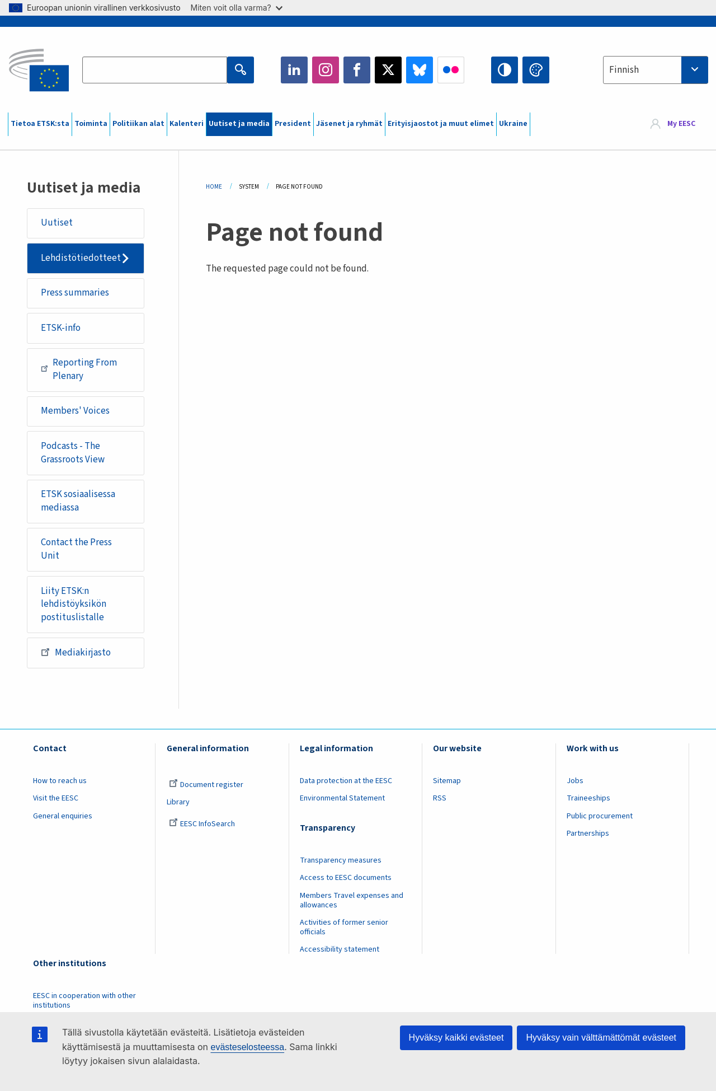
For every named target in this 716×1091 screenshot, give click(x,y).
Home (214, 186)
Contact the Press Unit (76, 549)
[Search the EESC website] (154, 70)
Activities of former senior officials (344, 927)
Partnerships (588, 833)
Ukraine (513, 123)
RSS (439, 798)
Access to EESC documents (346, 877)
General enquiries (62, 816)
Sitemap (447, 780)
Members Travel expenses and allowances (351, 900)
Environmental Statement (342, 798)
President (293, 123)
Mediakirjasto (76, 652)
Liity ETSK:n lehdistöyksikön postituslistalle (73, 604)
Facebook (356, 70)
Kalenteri (186, 123)
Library (178, 802)
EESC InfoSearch (202, 824)
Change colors (535, 70)
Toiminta (90, 123)
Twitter (388, 70)
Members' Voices (75, 411)
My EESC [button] (681, 124)
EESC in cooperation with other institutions (84, 1000)
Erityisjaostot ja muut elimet (441, 123)
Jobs (575, 780)
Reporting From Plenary (79, 369)
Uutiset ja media (239, 123)
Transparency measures (340, 860)
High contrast (504, 70)
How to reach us (60, 780)
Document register (206, 784)
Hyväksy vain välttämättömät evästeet (601, 1037)
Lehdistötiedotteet (81, 258)
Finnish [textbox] (624, 70)
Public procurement (600, 816)
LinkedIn (294, 70)
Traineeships (588, 798)
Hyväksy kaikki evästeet (456, 1037)
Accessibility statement (339, 949)
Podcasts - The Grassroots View (73, 452)
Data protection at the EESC (346, 780)
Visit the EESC (55, 798)
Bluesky (419, 70)
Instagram (325, 70)
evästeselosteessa (247, 1047)
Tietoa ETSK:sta (40, 123)
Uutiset (57, 223)
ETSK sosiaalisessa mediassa (78, 501)
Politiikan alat (138, 123)
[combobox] (655, 70)
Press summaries (75, 292)
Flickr (450, 70)
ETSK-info (61, 328)
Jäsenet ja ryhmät (349, 123)
